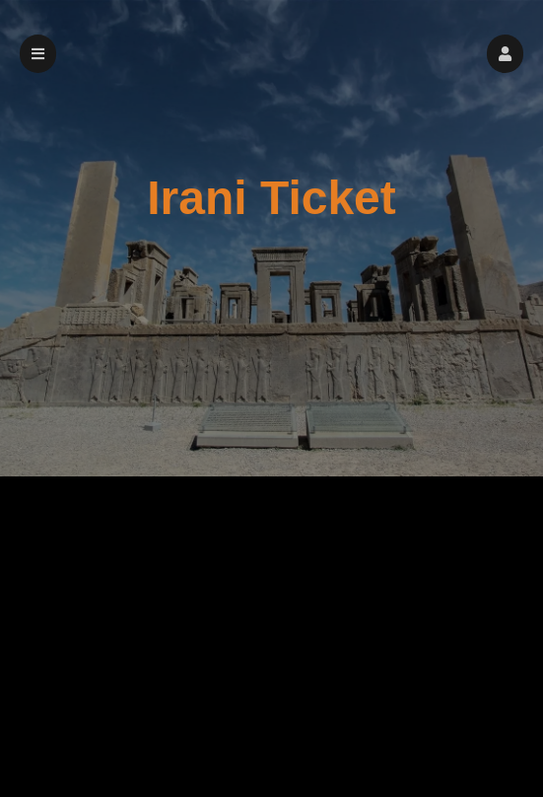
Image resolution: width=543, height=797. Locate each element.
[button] (505, 54)
